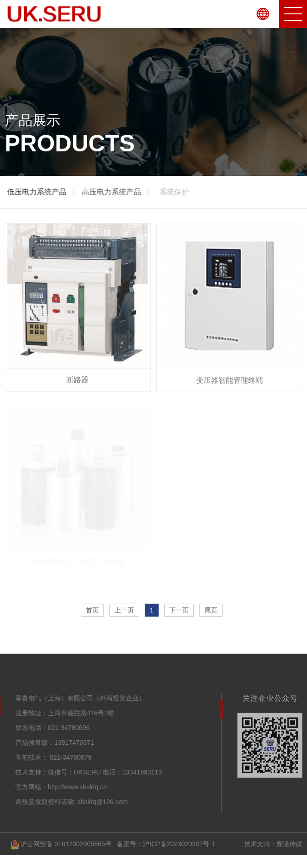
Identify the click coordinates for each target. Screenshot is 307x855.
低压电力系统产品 (37, 192)
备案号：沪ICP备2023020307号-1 (166, 844)
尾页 (211, 610)
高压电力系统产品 (112, 192)
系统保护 (176, 192)
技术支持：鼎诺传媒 (273, 844)
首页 (92, 610)
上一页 (124, 610)
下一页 (179, 610)
